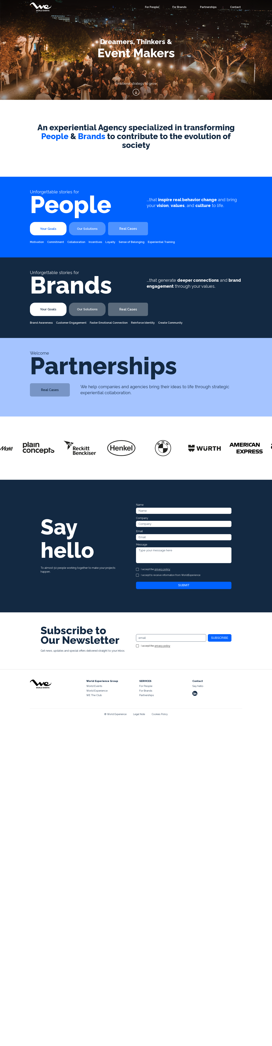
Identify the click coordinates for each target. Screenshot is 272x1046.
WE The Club (94, 695)
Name (139, 504)
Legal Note (139, 715)
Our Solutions (92, 229)
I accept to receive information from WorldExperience (171, 575)
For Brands (179, 7)
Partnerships (208, 7)
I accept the (155, 569)
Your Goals (50, 229)
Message (141, 544)
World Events (94, 686)
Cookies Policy (160, 715)
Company (142, 518)
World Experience (97, 691)
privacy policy (162, 569)
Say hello (197, 686)
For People (152, 7)
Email (139, 531)
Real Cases (134, 229)
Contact (235, 7)
